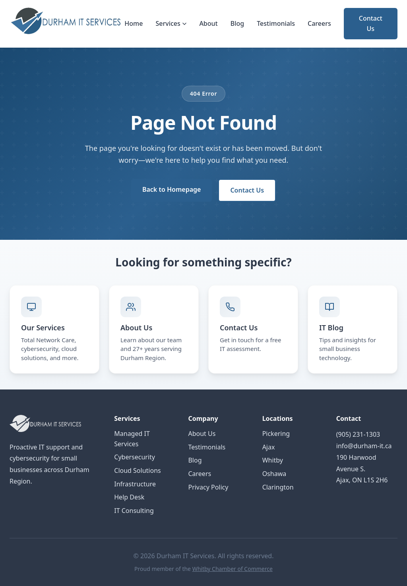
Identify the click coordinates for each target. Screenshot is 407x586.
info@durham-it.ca (364, 445)
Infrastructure (135, 484)
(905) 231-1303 (358, 434)
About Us (201, 433)
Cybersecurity (134, 457)
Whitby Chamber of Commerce (232, 569)
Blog (237, 23)
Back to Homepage (171, 189)
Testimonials (276, 23)
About (208, 23)
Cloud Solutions (137, 470)
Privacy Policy (208, 487)
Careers (319, 23)
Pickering (276, 433)
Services (170, 23)
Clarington (278, 487)
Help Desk (129, 497)
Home (133, 23)
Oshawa (274, 473)
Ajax (268, 447)
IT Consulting (133, 510)
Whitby (272, 460)
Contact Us (370, 23)
